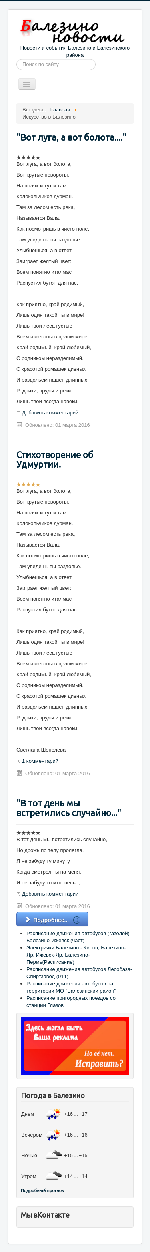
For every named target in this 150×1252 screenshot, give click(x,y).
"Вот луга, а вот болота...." (71, 137)
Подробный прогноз (42, 1190)
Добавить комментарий (50, 413)
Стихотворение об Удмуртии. (54, 459)
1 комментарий (40, 761)
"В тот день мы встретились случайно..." (68, 808)
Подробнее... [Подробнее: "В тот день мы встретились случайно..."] (47, 920)
